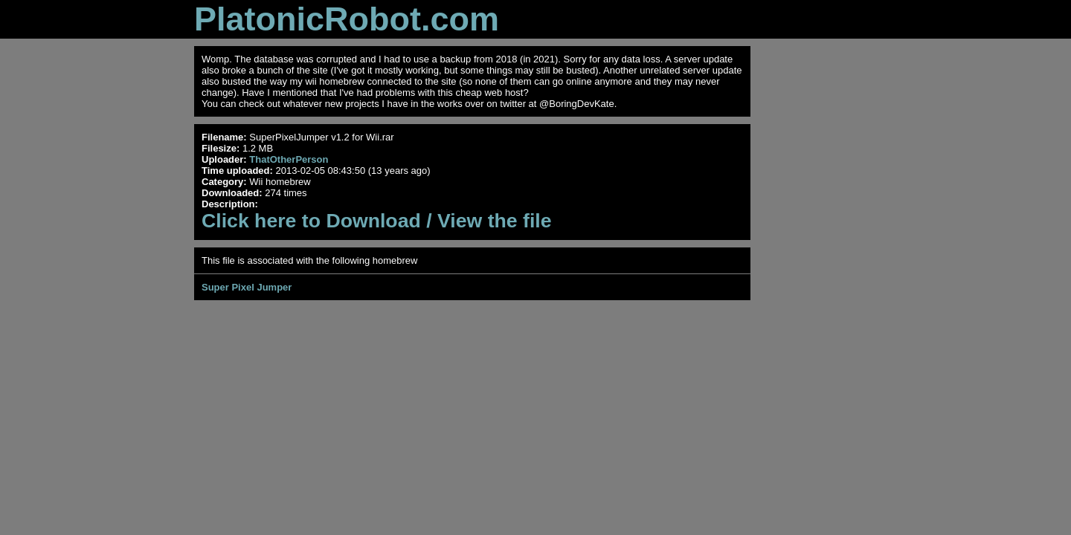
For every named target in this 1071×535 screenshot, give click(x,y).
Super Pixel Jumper (247, 287)
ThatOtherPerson (288, 159)
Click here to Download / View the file (377, 221)
